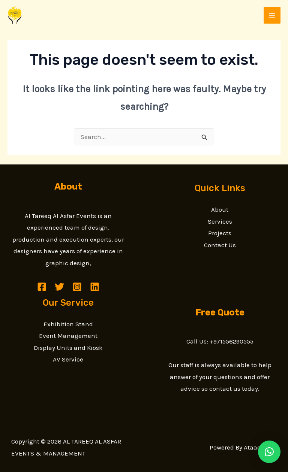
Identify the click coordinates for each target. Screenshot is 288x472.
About (219, 209)
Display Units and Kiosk (68, 347)
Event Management (68, 335)
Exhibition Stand (68, 324)
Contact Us (220, 245)
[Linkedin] (94, 286)
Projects (219, 233)
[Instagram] (77, 286)
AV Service (68, 359)
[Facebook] (41, 286)
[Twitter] (59, 286)
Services (220, 221)
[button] (269, 452)
